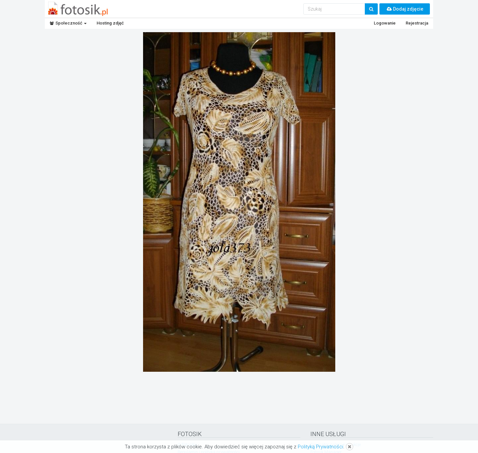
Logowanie (385, 23)
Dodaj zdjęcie (404, 9)
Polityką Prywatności (320, 447)
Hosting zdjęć (110, 23)
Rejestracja (417, 23)
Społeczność (68, 23)
